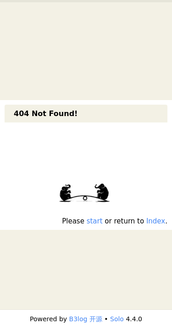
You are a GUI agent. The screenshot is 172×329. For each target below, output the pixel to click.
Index (155, 221)
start (95, 221)
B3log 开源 (85, 319)
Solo (117, 319)
